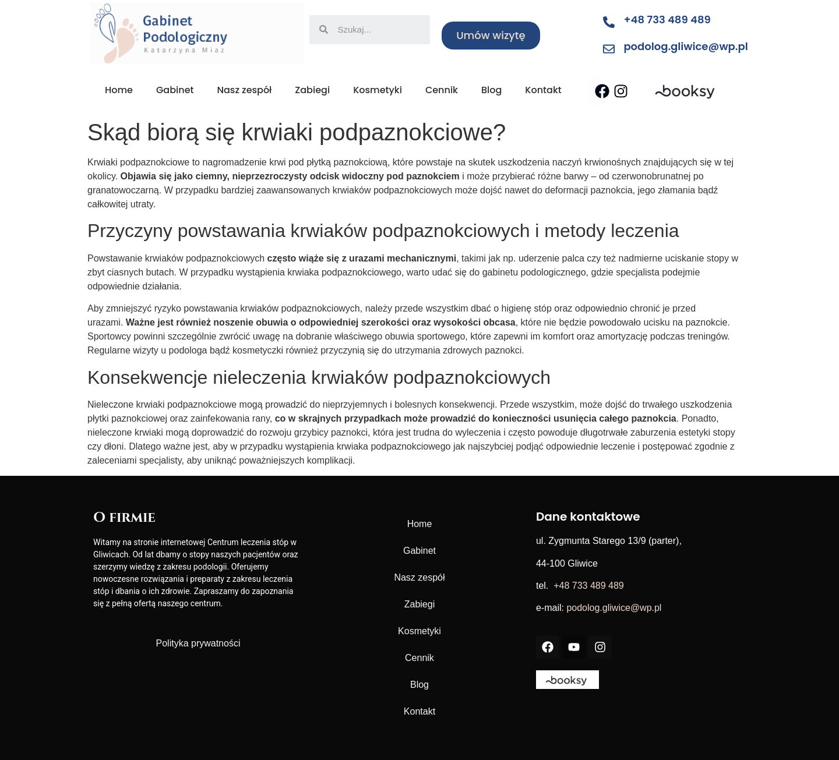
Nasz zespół (244, 90)
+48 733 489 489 (666, 19)
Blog (491, 90)
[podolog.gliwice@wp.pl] (609, 49)
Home (119, 90)
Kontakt (543, 90)
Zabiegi (312, 90)
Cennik (441, 90)
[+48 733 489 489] (609, 22)
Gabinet (175, 90)
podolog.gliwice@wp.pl (685, 46)
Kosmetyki (377, 90)
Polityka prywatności (198, 643)
